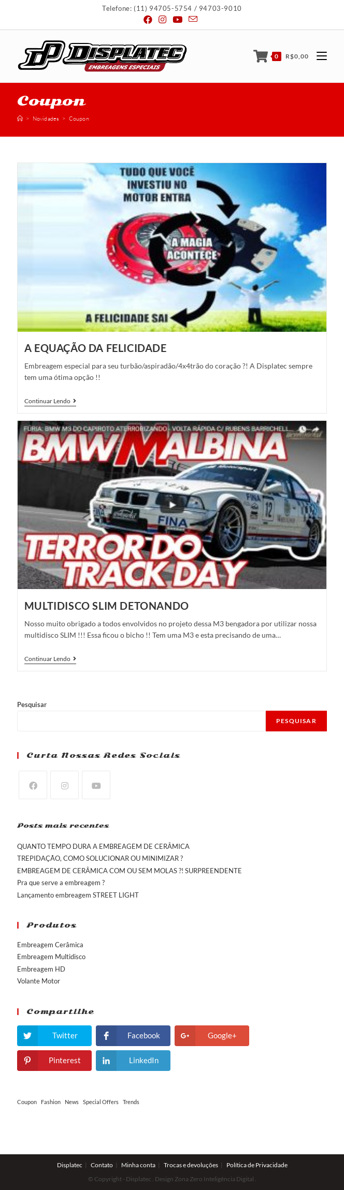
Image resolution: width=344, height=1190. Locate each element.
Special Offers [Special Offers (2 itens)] (101, 1101)
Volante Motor (38, 981)
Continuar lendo (50, 401)
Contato (102, 1165)
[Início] (20, 118)
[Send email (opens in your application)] (192, 19)
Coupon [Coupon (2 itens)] (27, 1101)
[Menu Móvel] (318, 56)
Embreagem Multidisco (51, 956)
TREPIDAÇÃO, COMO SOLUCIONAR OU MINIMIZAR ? (100, 858)
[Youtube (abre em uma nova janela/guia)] (177, 19)
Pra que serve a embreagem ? (61, 882)
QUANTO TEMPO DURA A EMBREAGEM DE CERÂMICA (103, 846)
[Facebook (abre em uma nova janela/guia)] (149, 19)
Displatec (69, 1165)
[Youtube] (96, 785)
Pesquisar (32, 704)
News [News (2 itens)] (72, 1101)
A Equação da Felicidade (95, 348)
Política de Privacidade (257, 1165)
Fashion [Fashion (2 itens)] (51, 1101)
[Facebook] (33, 785)
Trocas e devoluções (191, 1165)
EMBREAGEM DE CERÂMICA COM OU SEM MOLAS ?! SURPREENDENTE (129, 870)
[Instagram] (64, 785)
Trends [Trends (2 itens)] (131, 1101)
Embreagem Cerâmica (50, 945)
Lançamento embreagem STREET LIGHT (78, 895)
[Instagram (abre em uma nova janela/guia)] (162, 19)
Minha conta (138, 1165)
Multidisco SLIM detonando (106, 605)
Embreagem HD (41, 969)
